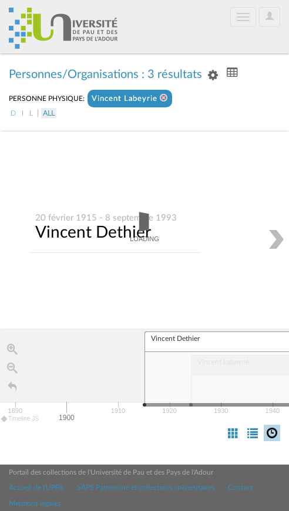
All (49, 113)
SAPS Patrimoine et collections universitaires (145, 487)
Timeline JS (20, 419)
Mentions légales (35, 503)
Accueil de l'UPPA (36, 487)
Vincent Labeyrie (130, 98)
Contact (240, 487)
